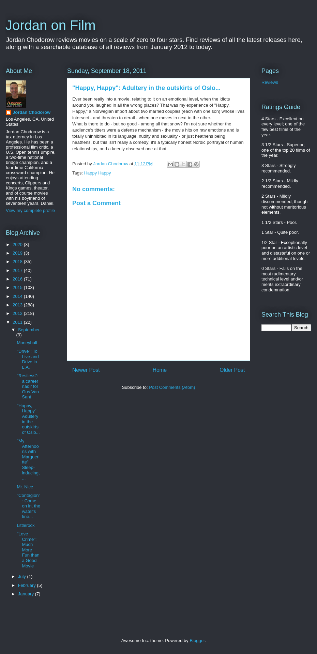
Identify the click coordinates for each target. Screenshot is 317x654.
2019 (18, 253)
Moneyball (27, 342)
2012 (18, 313)
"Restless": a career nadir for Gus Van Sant (28, 386)
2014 (18, 296)
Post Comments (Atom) (172, 387)
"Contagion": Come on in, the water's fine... (28, 506)
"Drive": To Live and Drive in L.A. (28, 359)
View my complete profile (30, 210)
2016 (18, 279)
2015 (18, 287)
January (26, 593)
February (27, 585)
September (29, 329)
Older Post (232, 370)
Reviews (269, 82)
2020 (18, 244)
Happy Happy (97, 173)
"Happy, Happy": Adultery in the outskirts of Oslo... (28, 419)
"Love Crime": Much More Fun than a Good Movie (28, 549)
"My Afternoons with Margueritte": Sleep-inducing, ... (28, 459)
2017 (18, 270)
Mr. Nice (25, 486)
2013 (18, 304)
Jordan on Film (50, 25)
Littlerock (25, 525)
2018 (18, 261)
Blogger (197, 640)
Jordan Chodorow (31, 112)
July (22, 576)
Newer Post (86, 370)
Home (160, 370)
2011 (18, 322)
